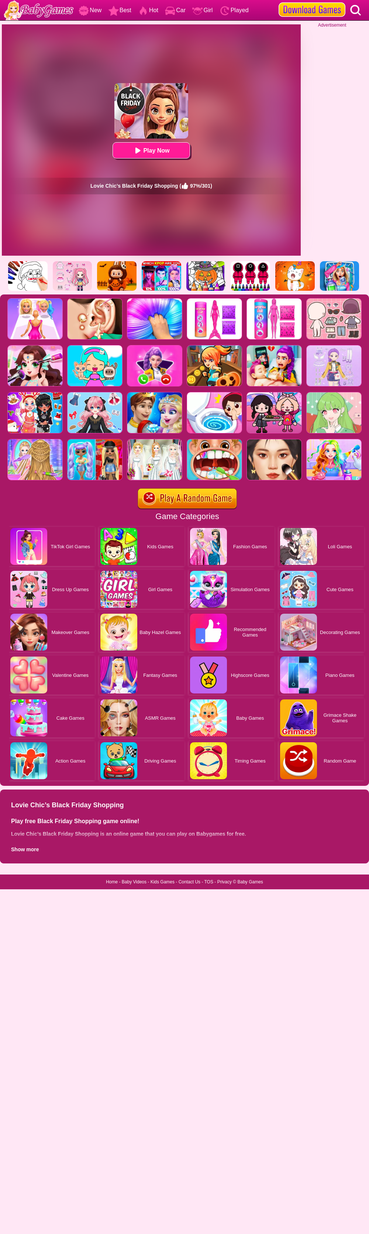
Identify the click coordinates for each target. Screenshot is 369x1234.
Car (175, 10)
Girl (202, 10)
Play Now (151, 150)
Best (119, 10)
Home (112, 881)
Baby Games (250, 881)
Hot (148, 10)
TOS (208, 881)
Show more (25, 849)
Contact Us (189, 881)
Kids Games (163, 881)
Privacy (224, 881)
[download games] (312, 2)
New (90, 10)
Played (234, 10)
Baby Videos (134, 881)
